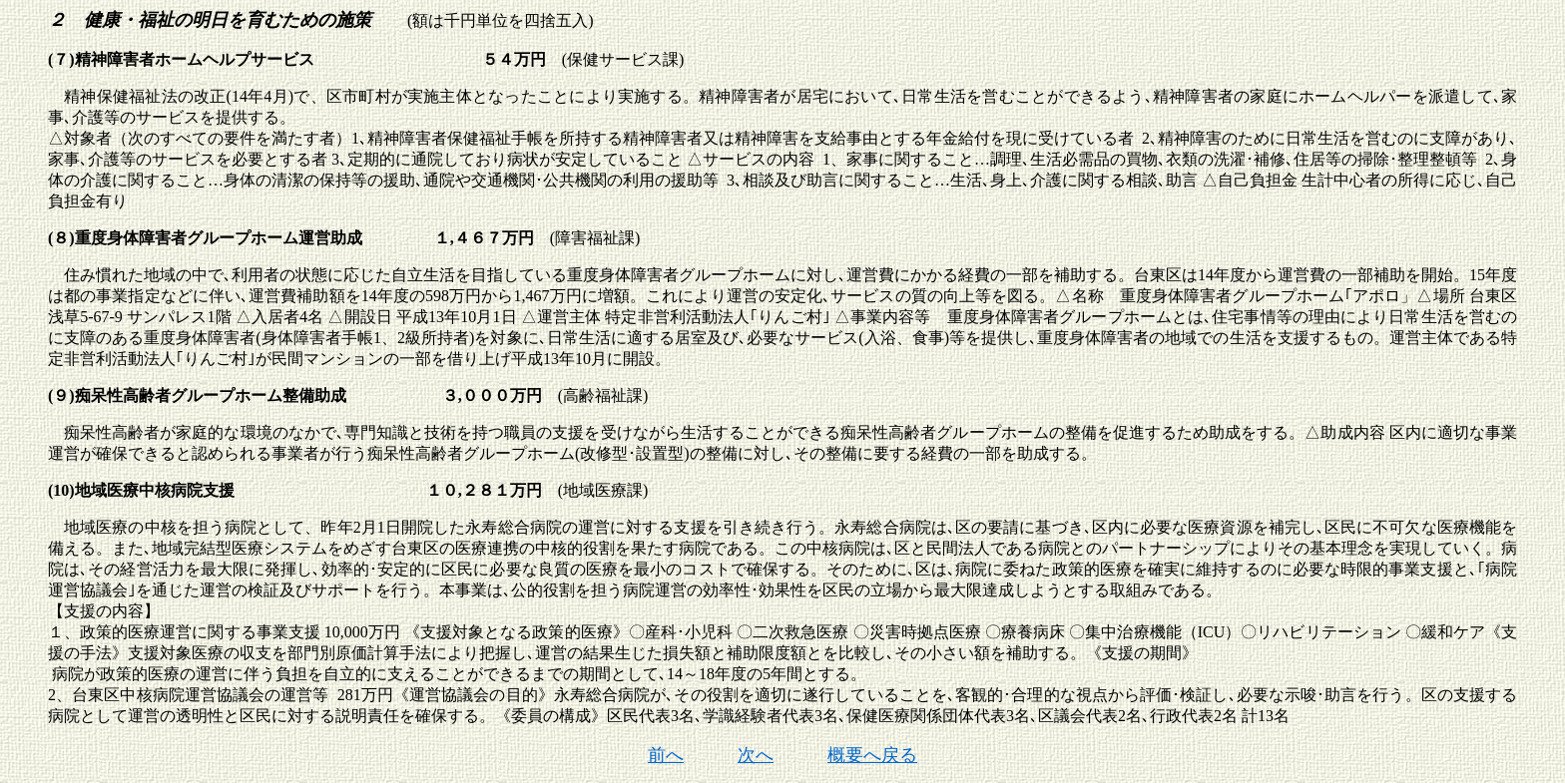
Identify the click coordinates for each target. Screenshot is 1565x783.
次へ (756, 755)
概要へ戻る (872, 755)
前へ (666, 755)
